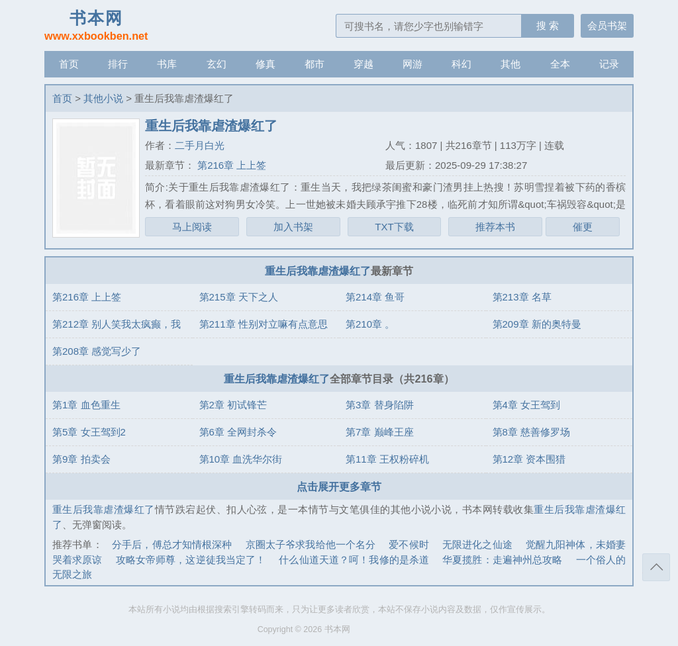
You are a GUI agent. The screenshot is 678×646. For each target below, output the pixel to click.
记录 (609, 63)
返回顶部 (656, 567)
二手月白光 (199, 145)
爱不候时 (409, 544)
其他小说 (103, 98)
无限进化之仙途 (477, 544)
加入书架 (293, 226)
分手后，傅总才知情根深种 (172, 544)
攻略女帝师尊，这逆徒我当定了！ (191, 559)
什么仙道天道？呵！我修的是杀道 (354, 559)
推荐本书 (495, 226)
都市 (314, 63)
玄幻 (216, 63)
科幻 (461, 63)
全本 (560, 63)
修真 (265, 63)
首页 (69, 63)
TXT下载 (394, 226)
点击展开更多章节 (339, 486)
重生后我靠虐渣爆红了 (318, 271)
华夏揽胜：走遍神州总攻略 (502, 559)
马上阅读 (192, 226)
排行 (118, 63)
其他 (510, 63)
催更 (583, 226)
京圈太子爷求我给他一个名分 (311, 544)
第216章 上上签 (230, 165)
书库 (167, 63)
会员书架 (607, 25)
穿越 (363, 63)
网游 (412, 63)
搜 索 (547, 25)
